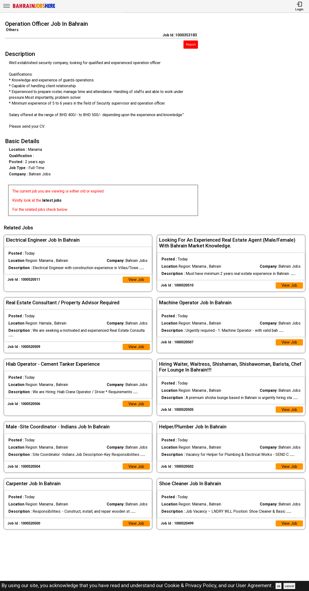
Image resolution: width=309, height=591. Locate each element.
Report (191, 44)
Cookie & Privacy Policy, (191, 585)
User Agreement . (255, 585)
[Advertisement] (257, 119)
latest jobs (52, 200)
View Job (136, 279)
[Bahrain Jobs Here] (34, 7)
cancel (289, 586)
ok (278, 586)
